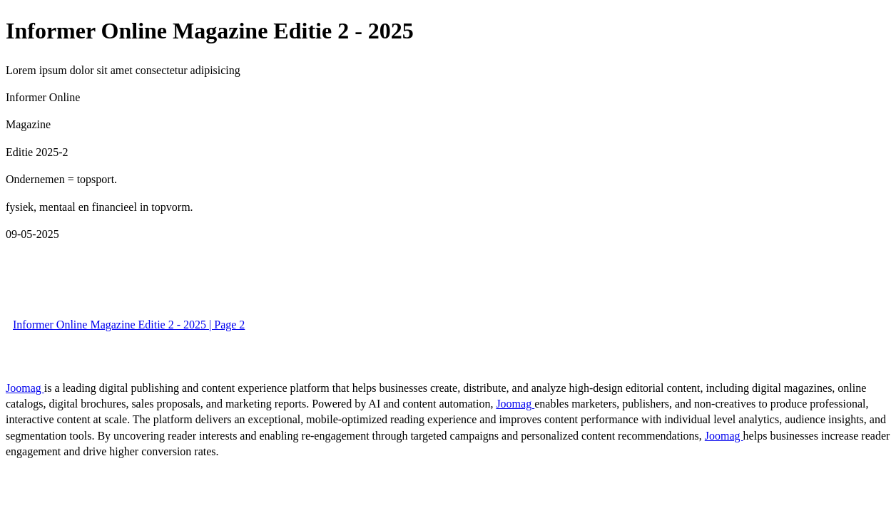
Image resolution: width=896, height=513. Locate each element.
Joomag (25, 388)
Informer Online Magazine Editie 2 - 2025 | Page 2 (129, 324)
